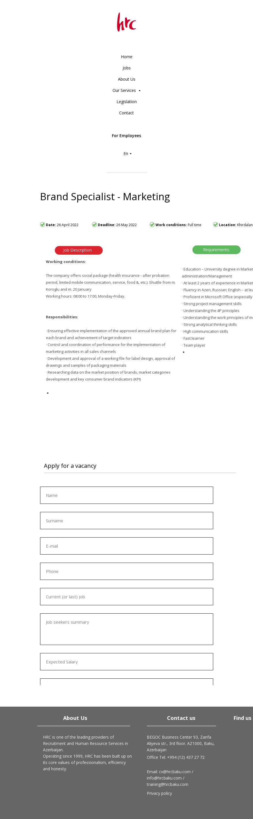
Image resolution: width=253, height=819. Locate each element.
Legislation (127, 101)
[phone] (126, 571)
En (125, 153)
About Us (126, 79)
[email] (126, 546)
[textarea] (126, 629)
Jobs (127, 68)
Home (126, 56)
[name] (126, 495)
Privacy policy (159, 793)
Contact (126, 113)
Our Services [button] (125, 90)
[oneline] (126, 520)
